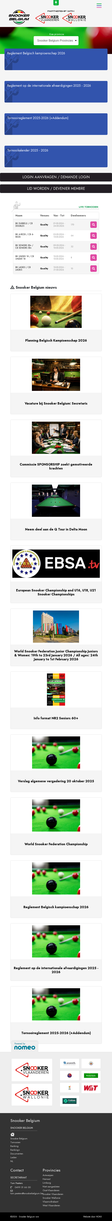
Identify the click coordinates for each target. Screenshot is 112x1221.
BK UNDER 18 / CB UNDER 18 (24, 257)
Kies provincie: (56, 34)
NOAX (99, 1216)
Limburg (47, 1182)
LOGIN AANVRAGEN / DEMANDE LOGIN (56, 177)
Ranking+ (15, 1149)
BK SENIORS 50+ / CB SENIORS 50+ (24, 246)
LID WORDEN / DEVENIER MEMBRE (56, 188)
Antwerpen (48, 1175)
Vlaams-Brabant (50, 1201)
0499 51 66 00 (20, 1187)
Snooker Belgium (18, 1138)
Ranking (14, 1146)
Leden (13, 1157)
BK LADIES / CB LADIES (23, 268)
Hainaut (46, 1179)
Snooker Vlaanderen (53, 1194)
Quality (44, 224)
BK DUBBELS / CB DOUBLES (24, 225)
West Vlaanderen (51, 1205)
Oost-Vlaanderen (51, 1190)
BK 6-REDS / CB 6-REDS (24, 236)
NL (11, 1161)
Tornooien (15, 1142)
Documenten (16, 1153)
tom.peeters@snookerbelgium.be (23, 1192)
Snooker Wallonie (51, 1197)
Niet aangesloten (51, 1186)
